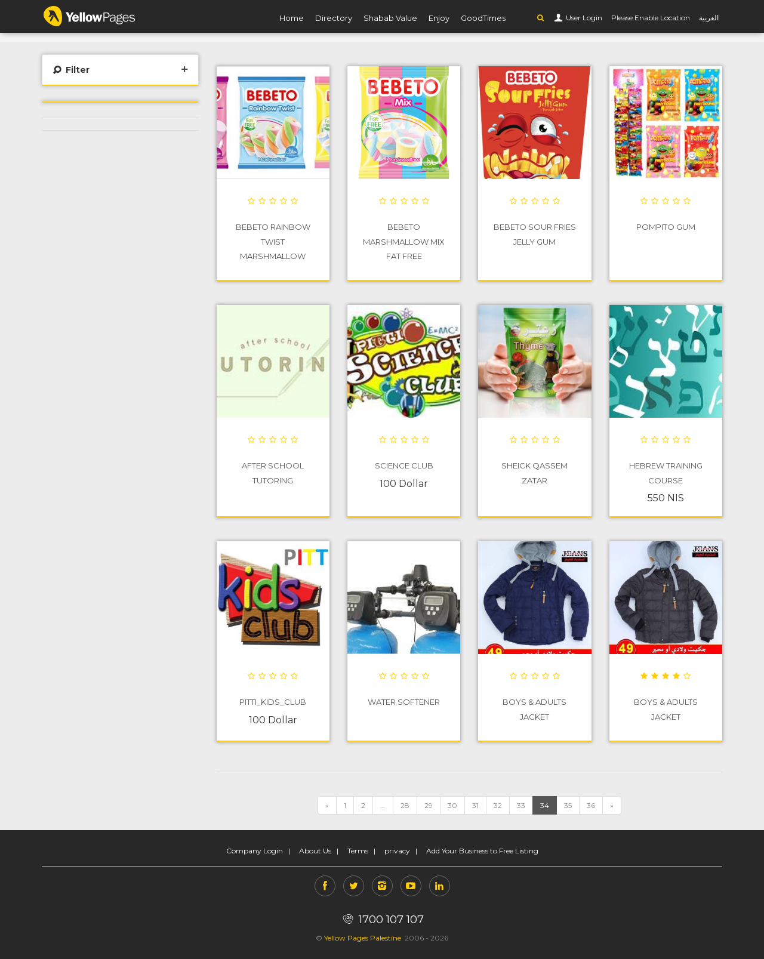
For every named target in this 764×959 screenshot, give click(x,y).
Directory (333, 18)
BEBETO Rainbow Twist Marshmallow (273, 241)
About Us (315, 850)
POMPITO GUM (665, 227)
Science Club (404, 465)
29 (428, 805)
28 (405, 805)
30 (452, 805)
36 (591, 805)
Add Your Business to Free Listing (482, 850)
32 (498, 805)
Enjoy (439, 18)
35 (568, 805)
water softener (404, 702)
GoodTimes (483, 18)
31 (475, 805)
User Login (583, 17)
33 (521, 805)
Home (291, 18)
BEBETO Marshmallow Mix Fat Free (404, 241)
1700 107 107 (381, 919)
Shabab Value (390, 18)
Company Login (254, 850)
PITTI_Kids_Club (272, 702)
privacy (397, 850)
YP (89, 16)
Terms (357, 850)
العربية (709, 17)
